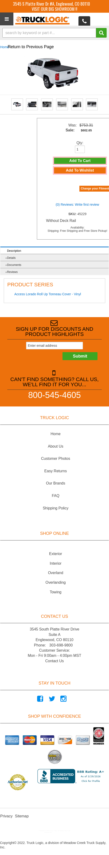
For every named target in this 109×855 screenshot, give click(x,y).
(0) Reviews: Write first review (77, 204)
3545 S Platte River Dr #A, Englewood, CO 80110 (51, 3)
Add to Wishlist (80, 170)
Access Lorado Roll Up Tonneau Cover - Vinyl (47, 294)
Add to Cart (79, 161)
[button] (54, 33)
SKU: (72, 214)
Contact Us (54, 661)
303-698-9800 (61, 645)
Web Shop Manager (58, 832)
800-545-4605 (54, 394)
